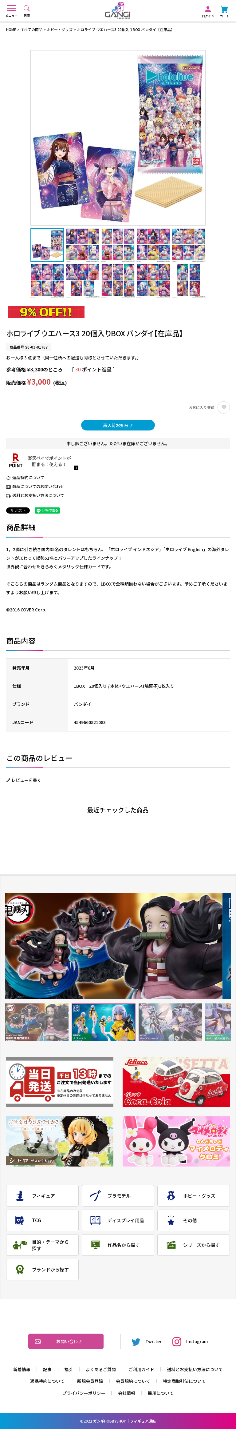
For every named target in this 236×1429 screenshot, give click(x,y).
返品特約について (28, 477)
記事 (47, 1369)
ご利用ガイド (141, 1369)
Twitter (147, 1341)
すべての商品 (31, 29)
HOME (11, 29)
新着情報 (21, 1369)
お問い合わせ (58, 1341)
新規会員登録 (90, 1381)
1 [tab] (37, 1022)
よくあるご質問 (101, 1369)
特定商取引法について (184, 1381)
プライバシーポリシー (83, 1393)
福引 (68, 1369)
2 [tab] (103, 1022)
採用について (161, 1393)
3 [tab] (170, 1022)
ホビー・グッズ (60, 29)
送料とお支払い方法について (38, 495)
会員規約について (133, 1381)
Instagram (190, 1341)
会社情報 (126, 1393)
